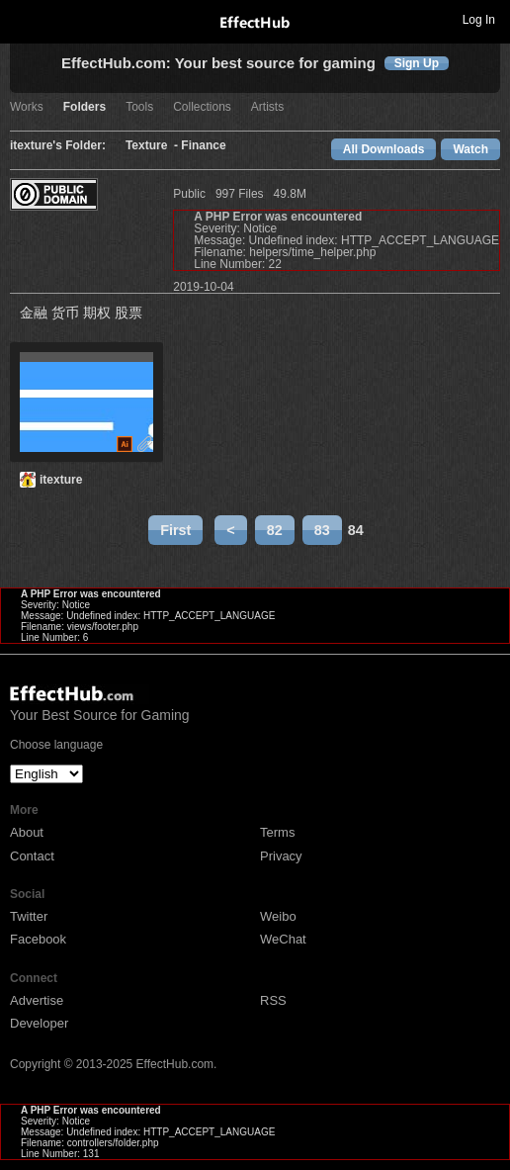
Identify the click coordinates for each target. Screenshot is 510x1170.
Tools (139, 107)
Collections (202, 107)
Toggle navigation (23, 19)
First (175, 530)
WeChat (283, 939)
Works (26, 107)
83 (322, 530)
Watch (470, 149)
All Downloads (384, 149)
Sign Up (416, 63)
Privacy (281, 856)
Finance (203, 145)
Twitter (28, 916)
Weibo (278, 916)
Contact (32, 856)
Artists (267, 107)
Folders (84, 107)
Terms (277, 832)
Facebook (38, 939)
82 (275, 530)
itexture (61, 480)
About (26, 832)
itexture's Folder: (58, 145)
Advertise (36, 1000)
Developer (39, 1023)
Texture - (153, 145)
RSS (273, 1000)
